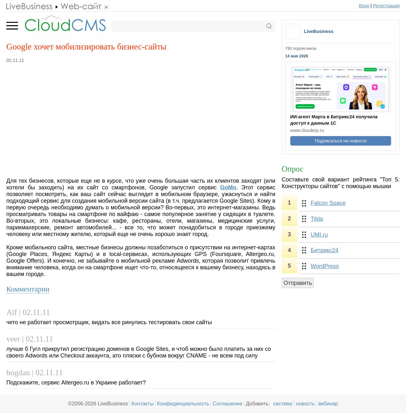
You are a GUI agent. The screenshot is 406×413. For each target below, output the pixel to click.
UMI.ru (319, 235)
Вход (364, 5)
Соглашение (227, 403)
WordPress (325, 266)
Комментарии (27, 289)
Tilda (317, 219)
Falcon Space (328, 203)
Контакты (142, 403)
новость (305, 403)
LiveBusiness (318, 31)
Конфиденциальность (183, 403)
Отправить (298, 283)
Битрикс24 (324, 250)
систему (282, 403)
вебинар (328, 403)
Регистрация (386, 5)
